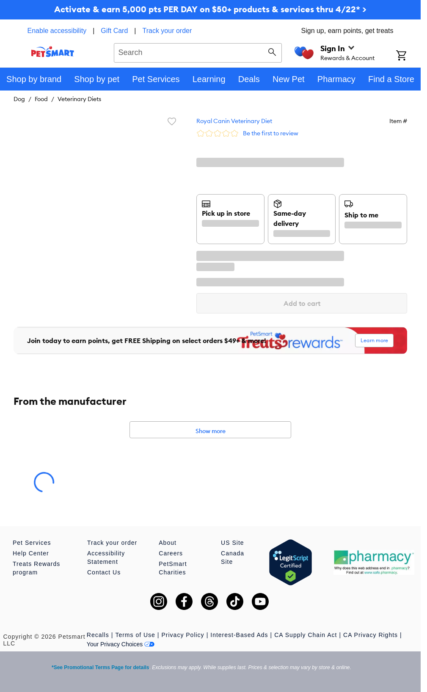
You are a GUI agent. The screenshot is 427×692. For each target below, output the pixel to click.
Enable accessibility (57, 30)
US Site (232, 542)
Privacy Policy (182, 635)
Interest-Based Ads (239, 635)
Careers (171, 553)
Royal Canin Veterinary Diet (234, 121)
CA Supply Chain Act (305, 635)
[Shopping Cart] (408, 56)
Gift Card (114, 30)
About (167, 542)
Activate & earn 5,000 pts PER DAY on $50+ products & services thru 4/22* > (210, 9)
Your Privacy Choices (121, 644)
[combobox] (198, 51)
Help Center (31, 553)
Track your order (167, 30)
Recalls (98, 635)
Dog (19, 99)
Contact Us (104, 572)
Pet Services (32, 542)
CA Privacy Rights (370, 635)
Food (41, 99)
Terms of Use (135, 635)
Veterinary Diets (79, 99)
